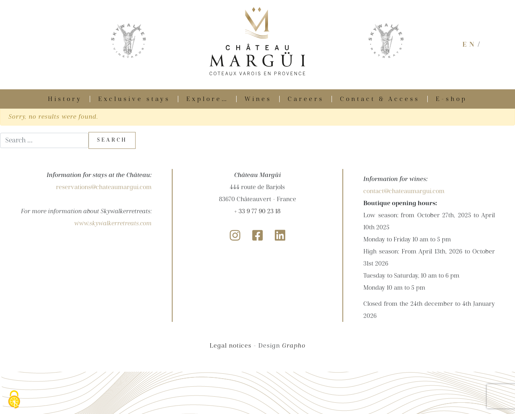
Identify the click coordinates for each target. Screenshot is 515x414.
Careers (306, 99)
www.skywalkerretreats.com (113, 223)
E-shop (451, 99)
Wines (258, 99)
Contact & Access (380, 99)
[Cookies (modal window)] (14, 400)
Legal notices (230, 345)
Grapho (293, 345)
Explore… (207, 99)
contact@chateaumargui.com (404, 191)
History (65, 99)
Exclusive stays (134, 99)
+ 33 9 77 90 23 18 (257, 211)
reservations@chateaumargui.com (104, 187)
